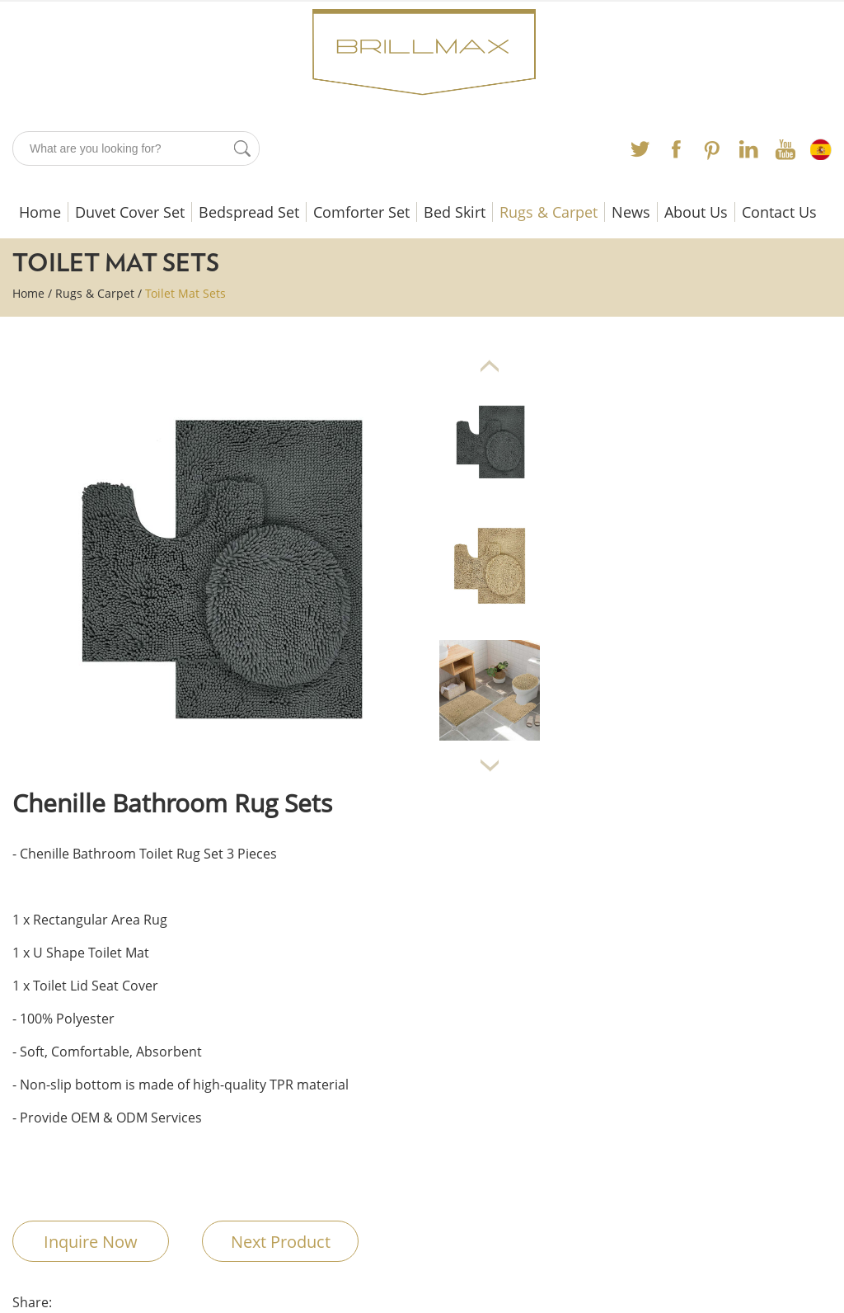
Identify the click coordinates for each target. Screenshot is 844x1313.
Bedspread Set (249, 212)
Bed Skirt (454, 212)
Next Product (281, 1242)
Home (40, 212)
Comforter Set (361, 212)
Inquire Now (91, 1242)
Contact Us (779, 212)
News (631, 212)
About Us (696, 212)
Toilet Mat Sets (185, 293)
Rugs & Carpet (548, 212)
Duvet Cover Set (130, 212)
